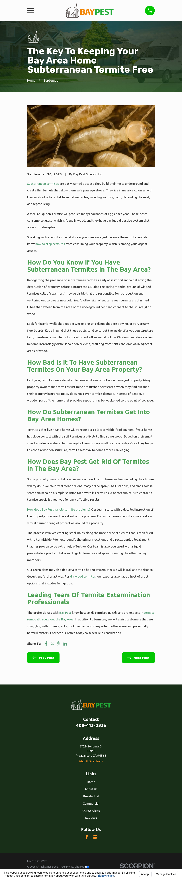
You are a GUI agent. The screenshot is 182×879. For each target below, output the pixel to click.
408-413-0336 (91, 725)
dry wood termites (83, 576)
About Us (91, 789)
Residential (91, 796)
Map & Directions (91, 761)
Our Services (91, 810)
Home (91, 781)
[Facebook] (87, 837)
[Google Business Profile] (95, 837)
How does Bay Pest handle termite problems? (58, 509)
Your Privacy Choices (74, 866)
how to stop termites (50, 244)
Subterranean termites (43, 183)
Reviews (91, 818)
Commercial (91, 803)
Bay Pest (65, 612)
